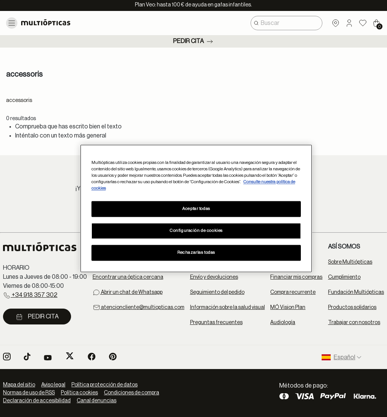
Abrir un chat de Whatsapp (128, 292)
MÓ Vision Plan (287, 307)
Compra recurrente (293, 292)
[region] (196, 208)
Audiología (282, 322)
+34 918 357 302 (30, 295)
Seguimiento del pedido (217, 292)
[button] (349, 23)
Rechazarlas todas (196, 253)
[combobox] (286, 23)
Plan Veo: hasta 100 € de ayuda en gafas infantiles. (193, 5)
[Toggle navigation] (11, 23)
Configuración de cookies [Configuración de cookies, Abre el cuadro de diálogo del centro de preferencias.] (196, 231)
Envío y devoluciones (214, 277)
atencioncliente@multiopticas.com (138, 307)
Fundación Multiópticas (356, 292)
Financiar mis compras (296, 277)
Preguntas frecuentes (216, 322)
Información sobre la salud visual (227, 307)
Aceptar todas (196, 209)
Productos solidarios (352, 307)
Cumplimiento (344, 277)
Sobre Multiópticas (350, 262)
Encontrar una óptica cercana (128, 277)
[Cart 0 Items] (376, 23)
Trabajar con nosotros (354, 322)
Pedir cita (193, 41)
